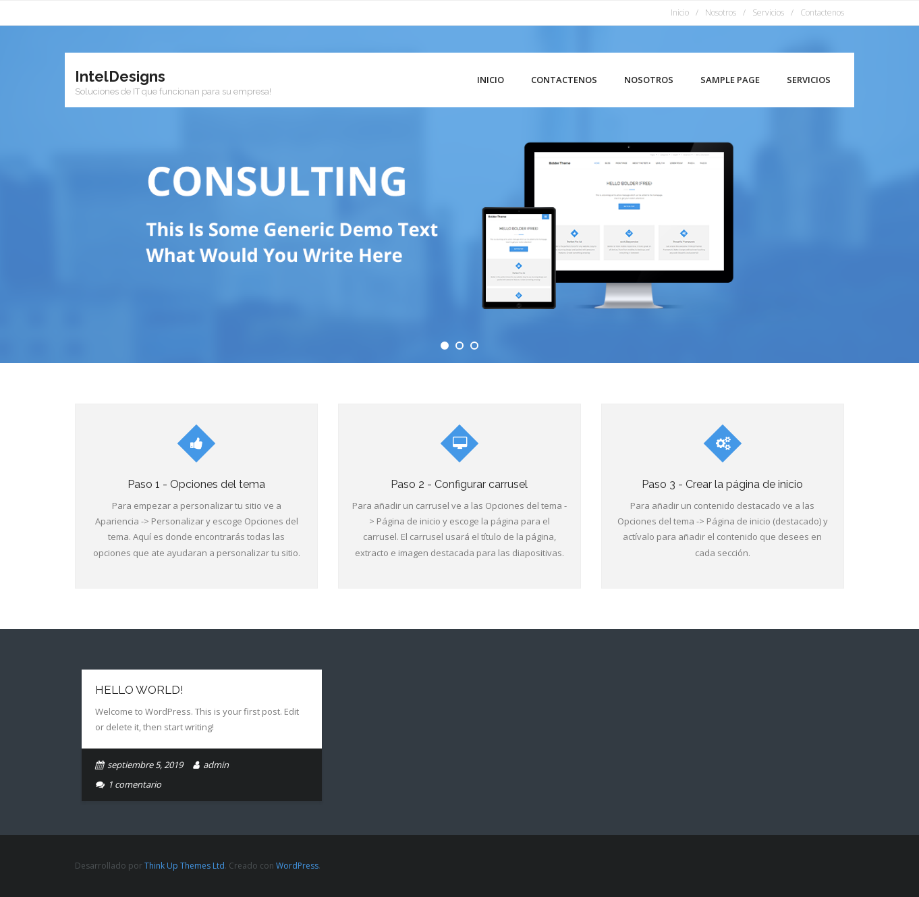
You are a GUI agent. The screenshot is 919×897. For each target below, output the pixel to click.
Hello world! (139, 690)
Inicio (680, 12)
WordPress (297, 865)
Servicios (768, 12)
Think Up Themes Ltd (184, 865)
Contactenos (822, 12)
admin (216, 765)
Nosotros (720, 12)
